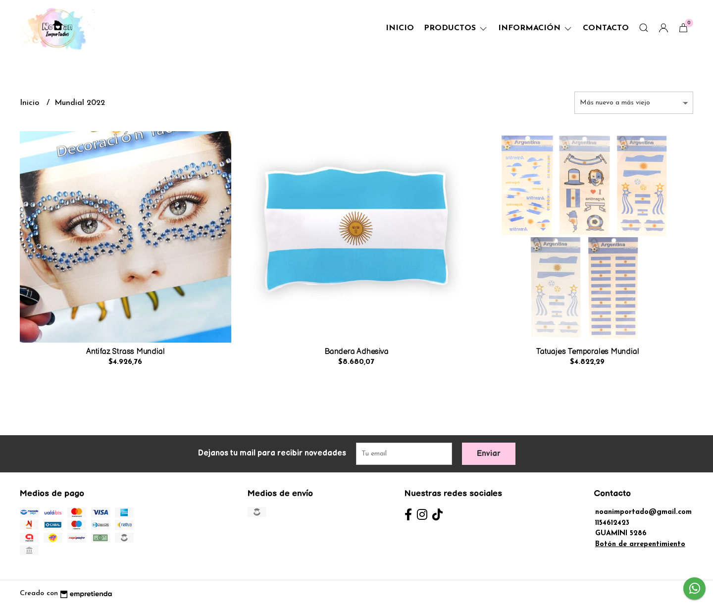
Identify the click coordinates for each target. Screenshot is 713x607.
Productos (456, 28)
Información (535, 28)
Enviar (489, 453)
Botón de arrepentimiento (640, 544)
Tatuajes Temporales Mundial (587, 351)
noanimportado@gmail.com (643, 512)
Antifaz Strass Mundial (125, 351)
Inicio (400, 28)
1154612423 (612, 523)
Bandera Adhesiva (356, 351)
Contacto (606, 28)
